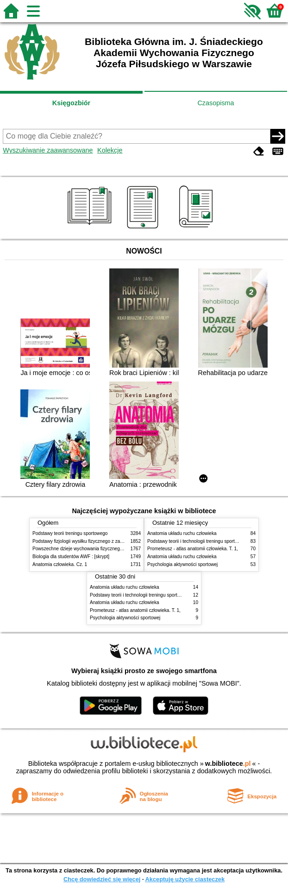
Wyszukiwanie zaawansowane (48, 150)
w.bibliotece (228, 763)
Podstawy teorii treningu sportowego (69, 533)
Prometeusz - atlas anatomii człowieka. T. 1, (192, 548)
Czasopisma (215, 103)
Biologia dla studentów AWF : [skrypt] (70, 556)
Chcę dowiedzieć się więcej (101, 879)
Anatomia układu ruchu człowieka (182, 533)
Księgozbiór (71, 103)
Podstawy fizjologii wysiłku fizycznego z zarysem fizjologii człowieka (102, 541)
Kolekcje (109, 150)
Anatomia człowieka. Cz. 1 (59, 564)
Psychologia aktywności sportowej (182, 564)
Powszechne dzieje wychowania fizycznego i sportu (85, 548)
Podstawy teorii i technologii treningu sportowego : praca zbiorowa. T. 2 (163, 595)
